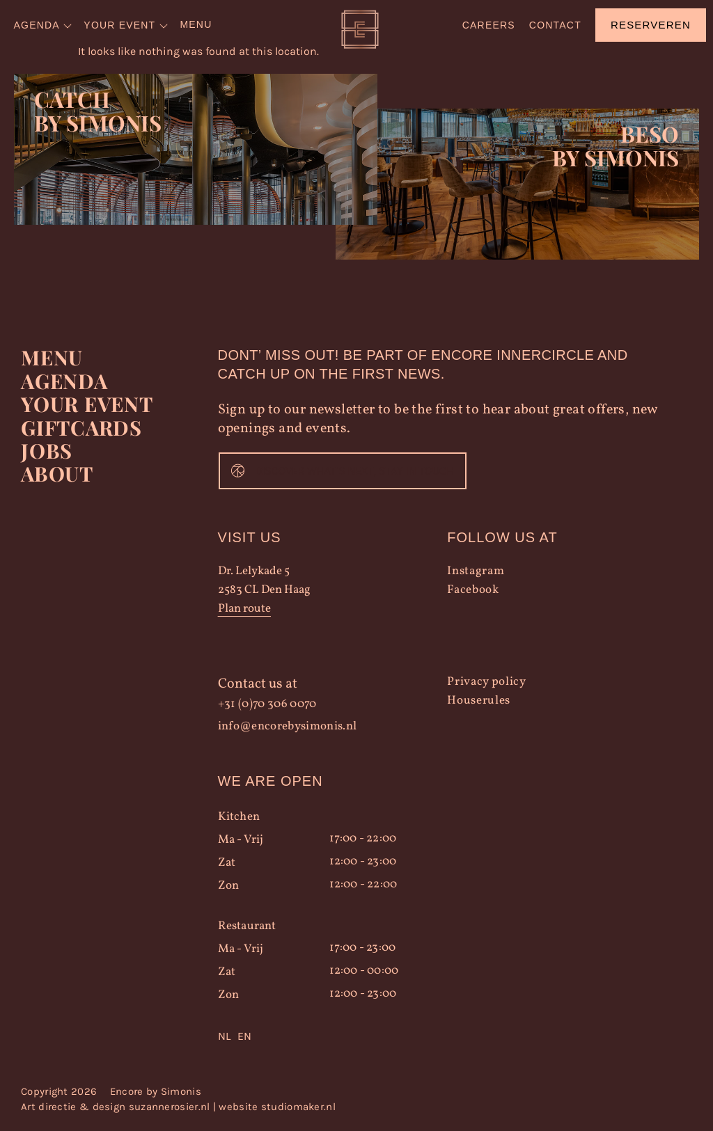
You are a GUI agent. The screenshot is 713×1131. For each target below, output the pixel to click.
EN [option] (244, 1038)
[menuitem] (44, 25)
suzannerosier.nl (169, 1108)
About (54, 470)
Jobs (44, 448)
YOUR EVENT (82, 404)
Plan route (244, 611)
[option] (244, 1038)
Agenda (61, 381)
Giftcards (77, 426)
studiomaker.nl (298, 1108)
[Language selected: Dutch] (333, 1038)
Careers (488, 25)
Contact (555, 25)
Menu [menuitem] (196, 24)
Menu (50, 359)
